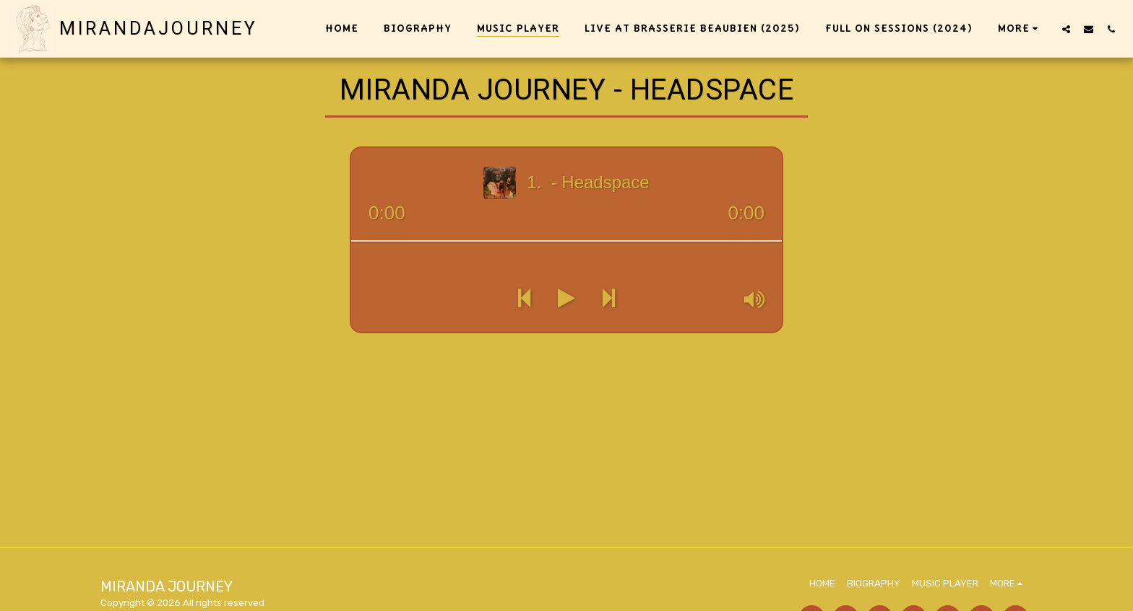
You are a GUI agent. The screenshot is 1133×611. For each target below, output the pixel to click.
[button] (1066, 29)
